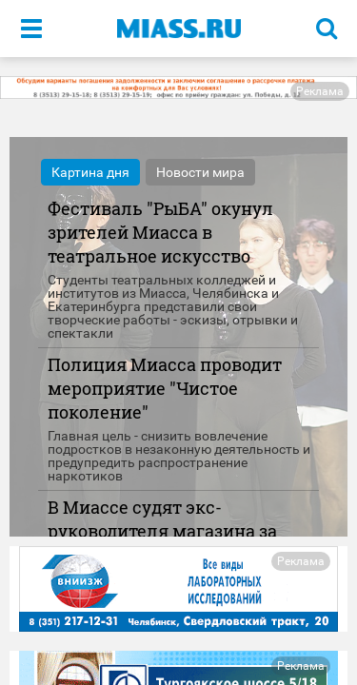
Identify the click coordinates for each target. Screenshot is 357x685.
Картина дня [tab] (90, 172)
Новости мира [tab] (200, 172)
